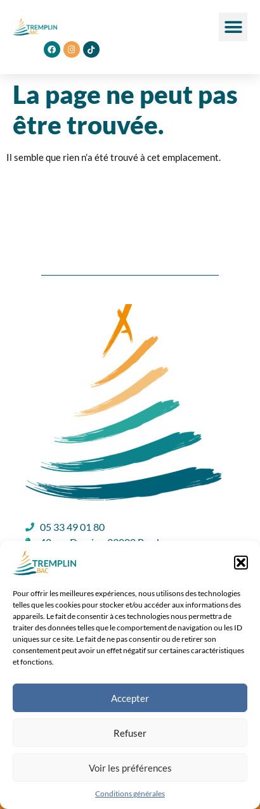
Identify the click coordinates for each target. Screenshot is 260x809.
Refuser (130, 733)
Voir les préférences (130, 768)
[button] (241, 562)
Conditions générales (130, 793)
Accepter (130, 698)
